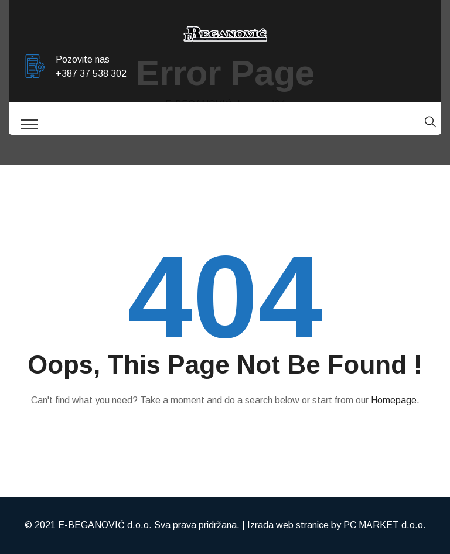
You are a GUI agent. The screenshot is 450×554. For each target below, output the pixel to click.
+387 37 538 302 (91, 73)
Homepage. (395, 400)
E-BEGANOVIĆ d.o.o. (105, 525)
